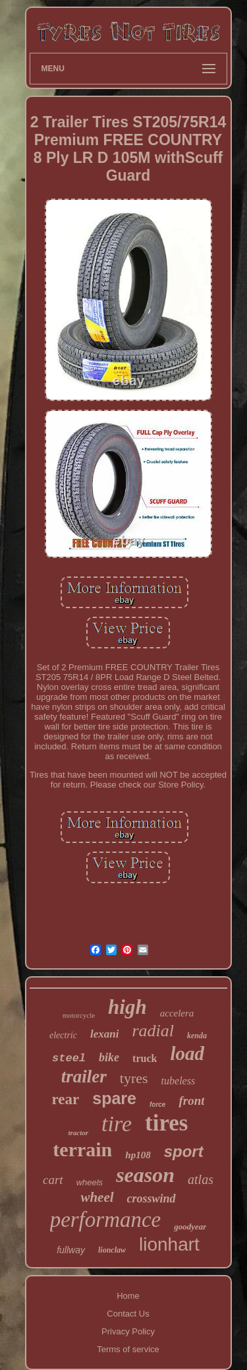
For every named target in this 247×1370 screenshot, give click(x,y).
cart (53, 1180)
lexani (104, 1034)
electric (63, 1035)
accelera (177, 1013)
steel (69, 1058)
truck (144, 1058)
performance (105, 1219)
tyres (134, 1078)
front (191, 1100)
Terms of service (128, 1349)
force (157, 1104)
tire (116, 1123)
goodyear (190, 1226)
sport (184, 1151)
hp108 (137, 1155)
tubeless (178, 1080)
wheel (96, 1197)
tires (166, 1123)
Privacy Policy (128, 1331)
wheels (89, 1182)
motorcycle (79, 1015)
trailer (84, 1076)
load (187, 1053)
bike (109, 1057)
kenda (197, 1035)
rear (66, 1099)
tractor (79, 1132)
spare (114, 1098)
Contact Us (128, 1314)
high (127, 1006)
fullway (71, 1250)
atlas (200, 1179)
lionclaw (112, 1250)
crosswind (151, 1198)
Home (128, 1296)
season (145, 1175)
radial (153, 1030)
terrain (82, 1149)
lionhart (169, 1244)
